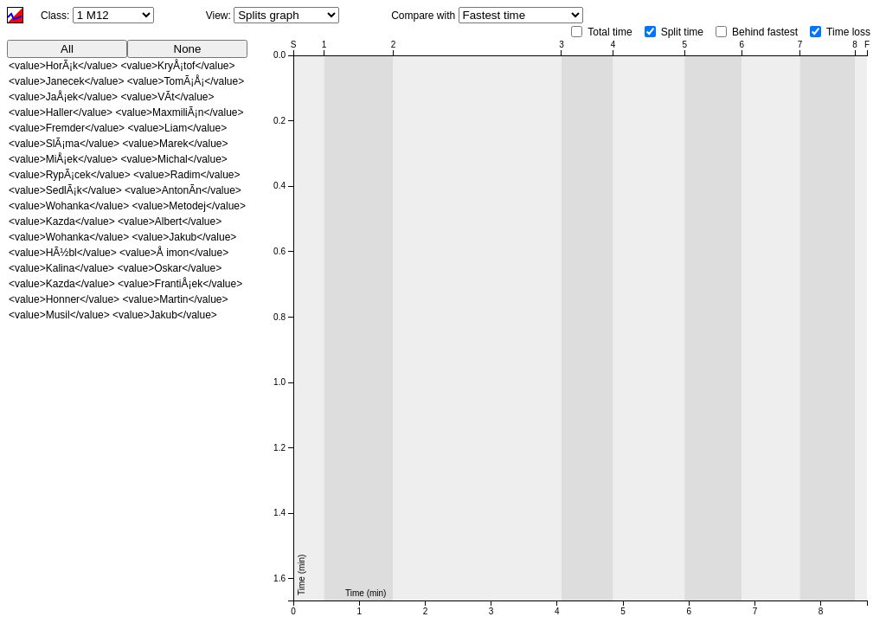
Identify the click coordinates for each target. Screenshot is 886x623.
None (188, 48)
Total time (609, 32)
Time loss (848, 32)
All (67, 48)
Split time (682, 32)
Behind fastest (765, 32)
